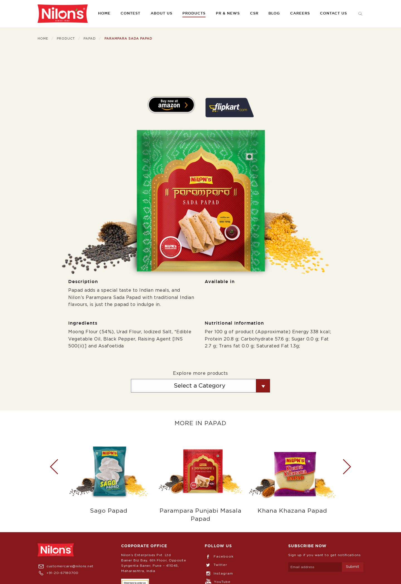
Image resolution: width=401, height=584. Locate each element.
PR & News (228, 13)
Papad (90, 38)
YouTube (218, 581)
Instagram (219, 573)
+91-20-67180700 (58, 573)
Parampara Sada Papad (128, 38)
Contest (130, 13)
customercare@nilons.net (66, 566)
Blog (274, 13)
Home (104, 13)
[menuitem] (63, 13)
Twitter (216, 564)
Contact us (333, 13)
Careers (300, 13)
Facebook (219, 556)
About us (161, 13)
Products (194, 13)
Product (66, 38)
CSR (254, 13)
